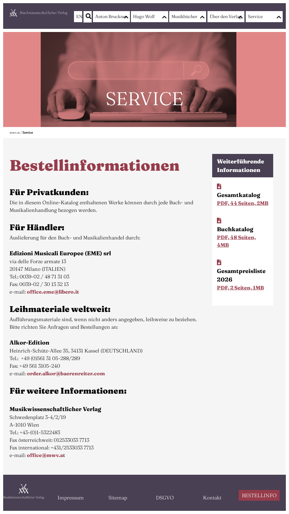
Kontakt (212, 497)
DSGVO (165, 497)
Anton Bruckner (110, 16)
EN (78, 16)
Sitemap (117, 497)
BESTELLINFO (259, 495)
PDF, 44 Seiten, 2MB (242, 203)
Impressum (71, 497)
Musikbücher (184, 16)
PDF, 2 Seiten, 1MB (240, 287)
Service (255, 16)
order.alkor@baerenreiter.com (66, 373)
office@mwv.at (46, 455)
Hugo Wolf (144, 16)
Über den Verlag (224, 16)
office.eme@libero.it (53, 292)
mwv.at (14, 132)
